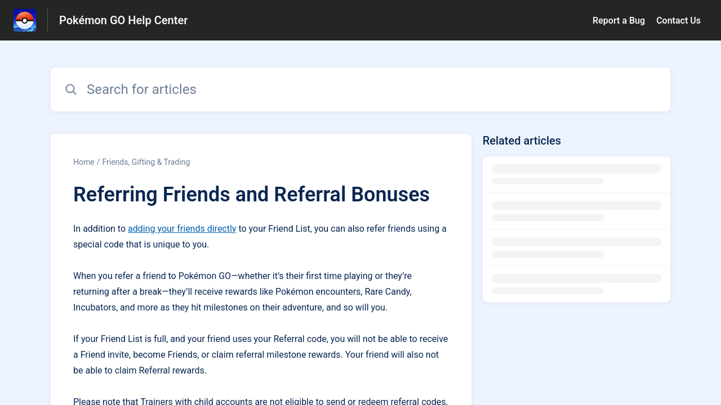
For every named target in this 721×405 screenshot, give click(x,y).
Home (84, 162)
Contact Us (678, 20)
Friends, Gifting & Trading (146, 162)
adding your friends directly (182, 228)
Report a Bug (619, 20)
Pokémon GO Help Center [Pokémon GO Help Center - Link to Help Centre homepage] (123, 20)
